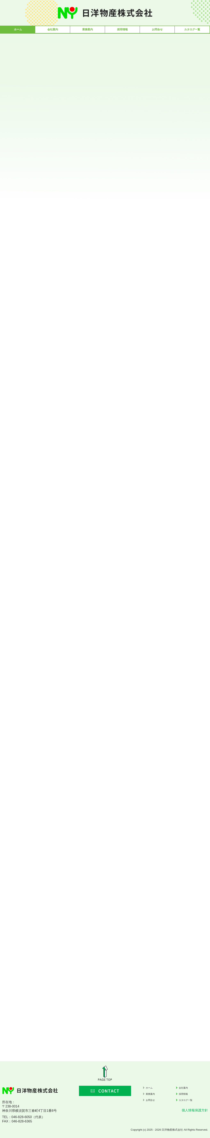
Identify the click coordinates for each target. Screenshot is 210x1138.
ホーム (18, 29)
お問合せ (157, 29)
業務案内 (87, 29)
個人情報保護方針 (195, 1110)
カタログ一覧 (192, 29)
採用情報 (122, 29)
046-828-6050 (21, 1117)
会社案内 (52, 29)
